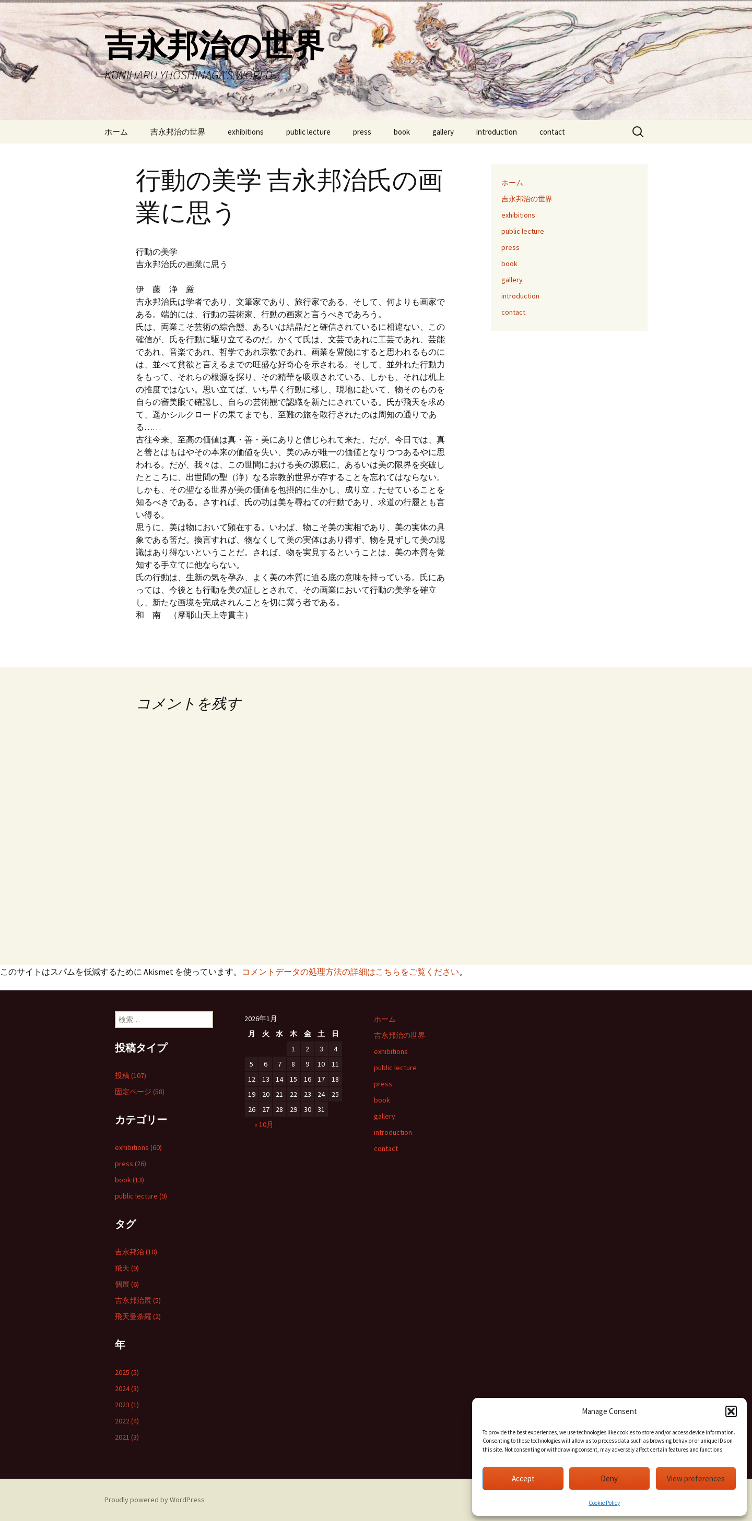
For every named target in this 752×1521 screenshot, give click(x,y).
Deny (609, 1478)
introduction (496, 132)
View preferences (696, 1478)
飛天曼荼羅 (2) (138, 1316)
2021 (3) (127, 1437)
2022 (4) (127, 1421)
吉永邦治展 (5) (138, 1300)
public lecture (308, 132)
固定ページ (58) (139, 1091)
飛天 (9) (127, 1268)
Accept (523, 1478)
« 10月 (264, 1124)
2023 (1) (127, 1404)
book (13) (129, 1179)
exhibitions (246, 132)
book (402, 132)
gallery (443, 132)
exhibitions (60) (138, 1147)
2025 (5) (127, 1372)
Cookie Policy (604, 1502)
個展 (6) (127, 1284)
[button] (731, 1411)
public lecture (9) (141, 1196)
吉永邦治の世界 (177, 132)
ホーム (116, 132)
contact (552, 132)
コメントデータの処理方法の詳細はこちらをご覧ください (350, 971)
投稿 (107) (130, 1075)
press (362, 132)
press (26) (130, 1163)
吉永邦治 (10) (136, 1251)
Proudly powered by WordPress (154, 1499)
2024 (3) (127, 1388)
